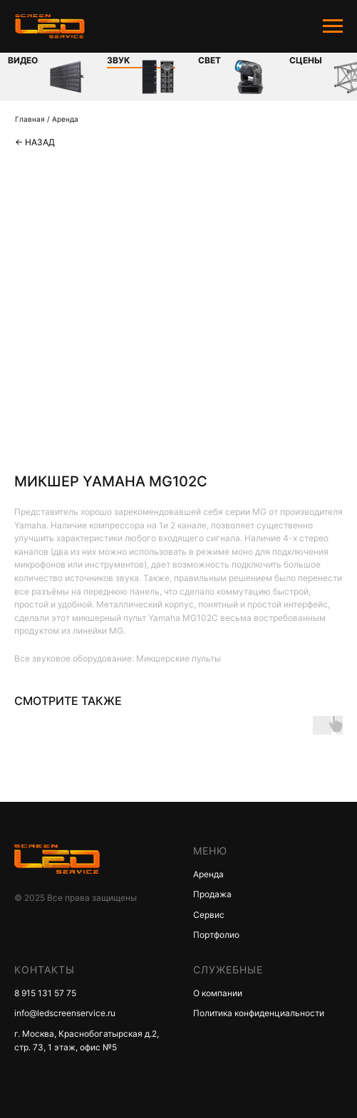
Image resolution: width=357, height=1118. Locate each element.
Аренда (65, 119)
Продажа (212, 894)
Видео (23, 60)
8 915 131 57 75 (45, 993)
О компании (217, 993)
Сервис (208, 914)
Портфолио (216, 934)
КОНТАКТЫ (44, 969)
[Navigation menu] (333, 26)
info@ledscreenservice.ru (64, 1013)
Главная (30, 119)
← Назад (35, 142)
